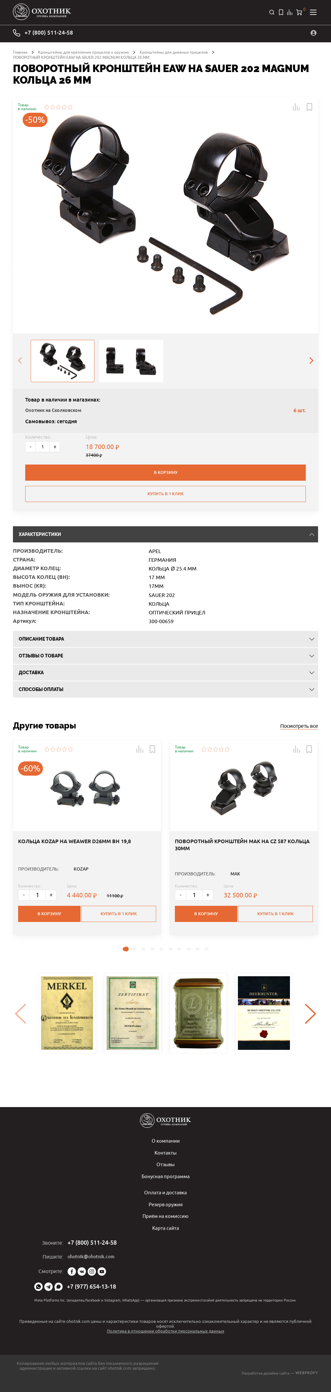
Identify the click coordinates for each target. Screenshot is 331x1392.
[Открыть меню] (313, 11)
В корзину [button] (49, 942)
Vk (82, 1271)
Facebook (72, 1271)
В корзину (165, 471)
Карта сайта (165, 1228)
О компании (165, 1143)
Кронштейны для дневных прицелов (174, 51)
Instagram (92, 1271)
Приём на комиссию (165, 1216)
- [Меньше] (30, 445)
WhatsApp (38, 1286)
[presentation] (20, 360)
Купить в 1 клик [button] (119, 942)
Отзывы (165, 1166)
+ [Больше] (55, 445)
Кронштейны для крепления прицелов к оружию (83, 51)
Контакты (165, 1154)
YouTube (102, 1271)
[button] (296, 106)
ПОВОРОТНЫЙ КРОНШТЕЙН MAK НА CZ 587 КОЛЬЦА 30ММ (242, 876)
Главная (20, 51)
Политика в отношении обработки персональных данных (165, 1331)
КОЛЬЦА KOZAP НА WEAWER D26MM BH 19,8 (74, 872)
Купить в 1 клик (165, 491)
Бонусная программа (165, 1177)
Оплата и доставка (165, 1193)
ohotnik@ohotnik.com (91, 1257)
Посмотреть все (299, 729)
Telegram (48, 1286)
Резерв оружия (165, 1205)
